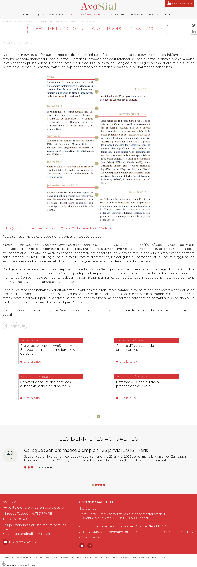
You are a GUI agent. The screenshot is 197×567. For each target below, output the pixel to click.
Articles (162, 557)
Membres (136, 14)
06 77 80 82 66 (19, 519)
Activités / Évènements (88, 14)
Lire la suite (32, 361)
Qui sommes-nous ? (51, 14)
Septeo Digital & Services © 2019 (19, 565)
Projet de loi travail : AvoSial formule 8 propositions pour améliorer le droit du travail (50, 350)
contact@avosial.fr (152, 514)
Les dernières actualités (98, 438)
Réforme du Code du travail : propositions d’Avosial (73, 21)
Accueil (25, 14)
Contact (171, 14)
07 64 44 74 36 (89, 537)
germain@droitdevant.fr (127, 532)
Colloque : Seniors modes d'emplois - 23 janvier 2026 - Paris (86, 450)
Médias (154, 14)
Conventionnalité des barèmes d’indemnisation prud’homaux (45, 384)
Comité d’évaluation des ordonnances (135, 348)
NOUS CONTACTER (23, 542)
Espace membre (182, 3)
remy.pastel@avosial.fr (117, 514)
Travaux (42, 21)
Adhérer (117, 14)
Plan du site (111, 557)
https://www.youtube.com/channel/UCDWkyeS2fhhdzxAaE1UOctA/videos (57, 228)
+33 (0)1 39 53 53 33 (171, 532)
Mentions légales (127, 557)
